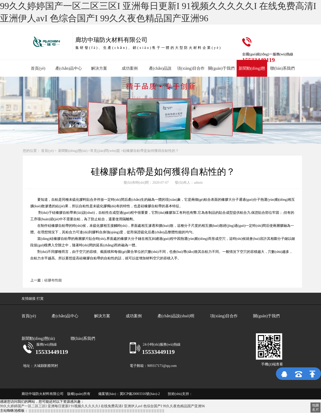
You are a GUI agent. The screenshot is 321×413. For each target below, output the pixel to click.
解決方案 (99, 68)
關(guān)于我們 (221, 68)
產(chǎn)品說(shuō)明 (176, 316)
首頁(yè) (38, 68)
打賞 (40, 298)
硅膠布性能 (53, 280)
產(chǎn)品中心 (68, 68)
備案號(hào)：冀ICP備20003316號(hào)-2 (126, 394)
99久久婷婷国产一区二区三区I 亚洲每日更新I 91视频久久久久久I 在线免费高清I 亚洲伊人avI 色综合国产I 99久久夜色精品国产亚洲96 (102, 406)
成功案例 (130, 68)
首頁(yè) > (49, 151)
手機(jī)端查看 (272, 364)
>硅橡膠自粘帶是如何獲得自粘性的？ (150, 151)
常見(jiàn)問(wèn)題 (105, 151)
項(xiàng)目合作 (191, 68)
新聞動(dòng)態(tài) (72, 151)
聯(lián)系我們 (282, 68)
